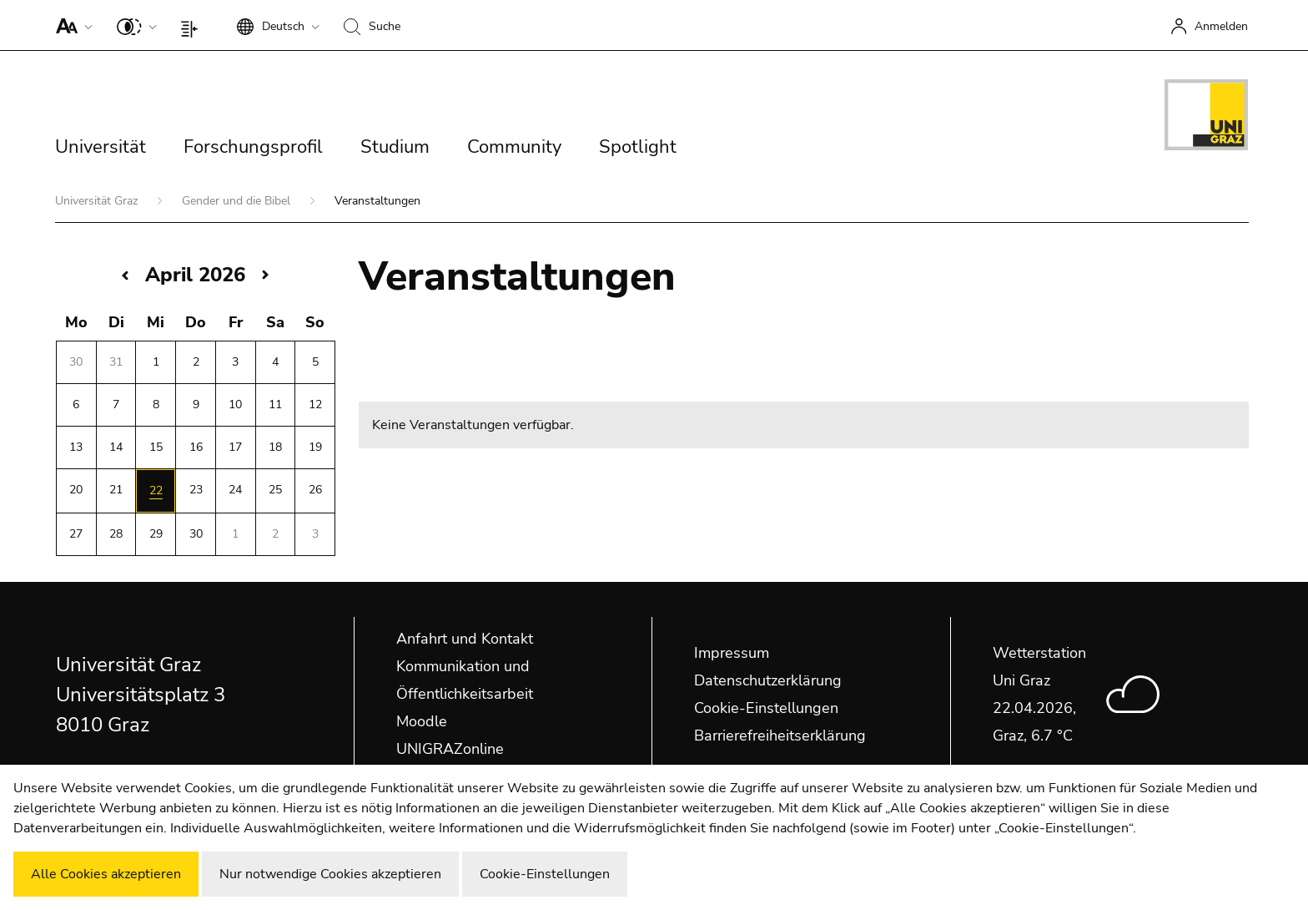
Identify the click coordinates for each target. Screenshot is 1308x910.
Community (514, 146)
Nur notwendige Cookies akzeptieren (330, 874)
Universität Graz (98, 201)
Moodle (421, 721)
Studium (395, 146)
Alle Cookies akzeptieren (106, 874)
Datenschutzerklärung (768, 680)
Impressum (731, 653)
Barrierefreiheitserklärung (780, 735)
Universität (100, 146)
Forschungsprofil (253, 146)
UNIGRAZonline (450, 749)
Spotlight (638, 146)
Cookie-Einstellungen (766, 708)
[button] (70, 25)
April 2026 (195, 274)
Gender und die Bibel (238, 201)
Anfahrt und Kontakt (464, 639)
